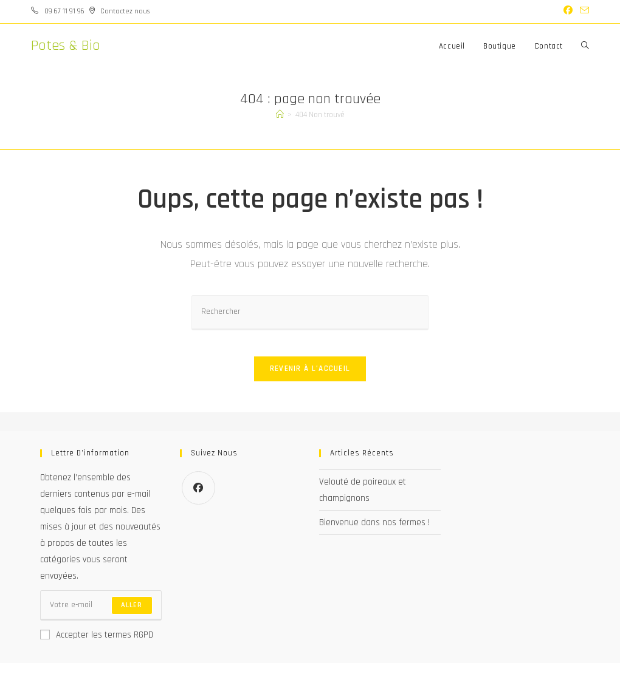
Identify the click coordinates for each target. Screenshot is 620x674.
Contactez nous (125, 11)
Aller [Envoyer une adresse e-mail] (132, 616)
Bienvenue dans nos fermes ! (374, 533)
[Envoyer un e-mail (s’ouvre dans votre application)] (582, 11)
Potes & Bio (65, 45)
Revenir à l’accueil (310, 379)
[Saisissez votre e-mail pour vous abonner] (101, 616)
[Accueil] (280, 115)
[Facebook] (198, 499)
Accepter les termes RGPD (96, 646)
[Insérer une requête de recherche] (310, 312)
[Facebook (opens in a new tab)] (568, 11)
